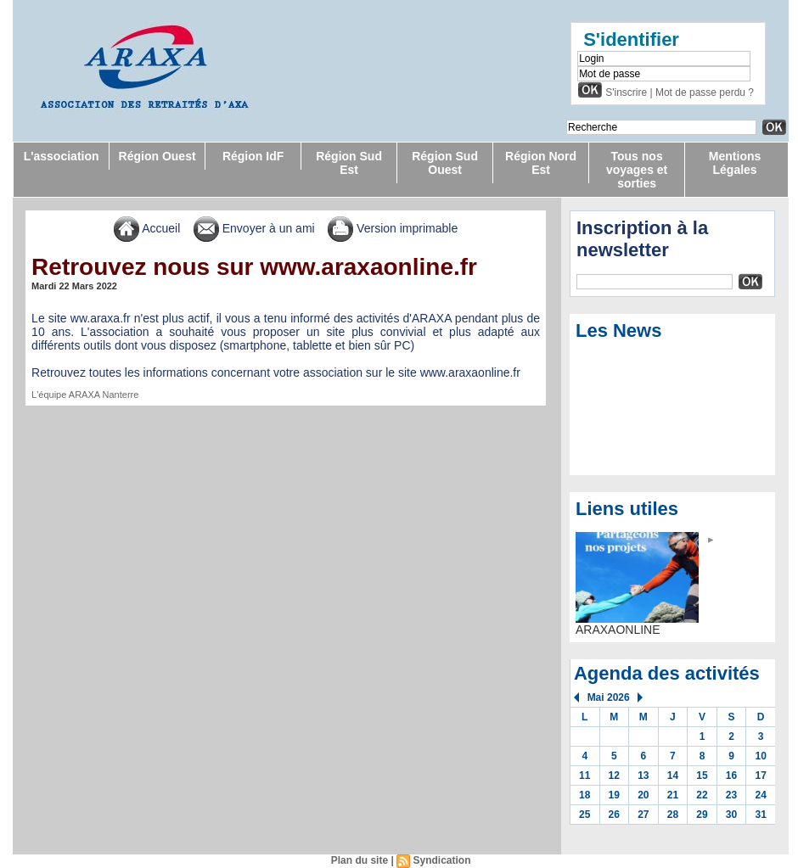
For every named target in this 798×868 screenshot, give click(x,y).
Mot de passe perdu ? (704, 92)
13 (643, 775)
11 (584, 775)
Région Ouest (157, 156)
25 (584, 814)
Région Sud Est (349, 162)
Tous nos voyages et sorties (636, 169)
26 (614, 814)
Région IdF (253, 156)
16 (731, 775)
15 (701, 775)
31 (760, 814)
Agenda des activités (667, 673)
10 (760, 756)
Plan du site (359, 860)
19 (614, 795)
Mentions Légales (735, 162)
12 (614, 775)
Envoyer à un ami (254, 228)
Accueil (147, 228)
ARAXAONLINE (618, 629)
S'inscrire (626, 92)
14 (672, 775)
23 (731, 795)
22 (701, 795)
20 (643, 795)
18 (584, 795)
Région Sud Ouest (445, 162)
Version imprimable (393, 228)
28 (672, 814)
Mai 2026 (608, 697)
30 (731, 814)
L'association (61, 156)
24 (760, 795)
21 (672, 795)
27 (643, 814)
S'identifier (631, 39)
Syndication (441, 860)
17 (760, 775)
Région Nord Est (540, 162)
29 (701, 814)
